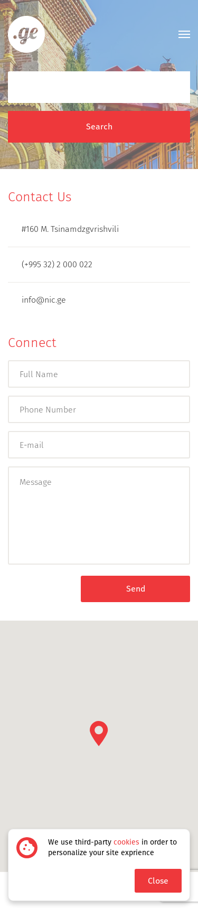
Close (158, 881)
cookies (126, 842)
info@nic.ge (37, 300)
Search (99, 126)
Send (135, 589)
